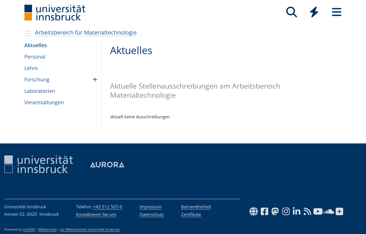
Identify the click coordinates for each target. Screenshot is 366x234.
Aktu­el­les (35, 45)
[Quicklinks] (314, 12)
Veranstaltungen (44, 102)
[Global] (314, 12)
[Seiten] (336, 12)
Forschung (36, 79)
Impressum (151, 206)
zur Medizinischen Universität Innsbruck (90, 229)
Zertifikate (191, 214)
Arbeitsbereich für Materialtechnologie (86, 32)
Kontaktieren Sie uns (96, 214)
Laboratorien (39, 90)
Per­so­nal (34, 56)
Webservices (47, 229)
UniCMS (29, 229)
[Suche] (291, 12)
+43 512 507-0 (107, 206)
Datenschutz (152, 214)
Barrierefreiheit (196, 206)
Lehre (31, 68)
